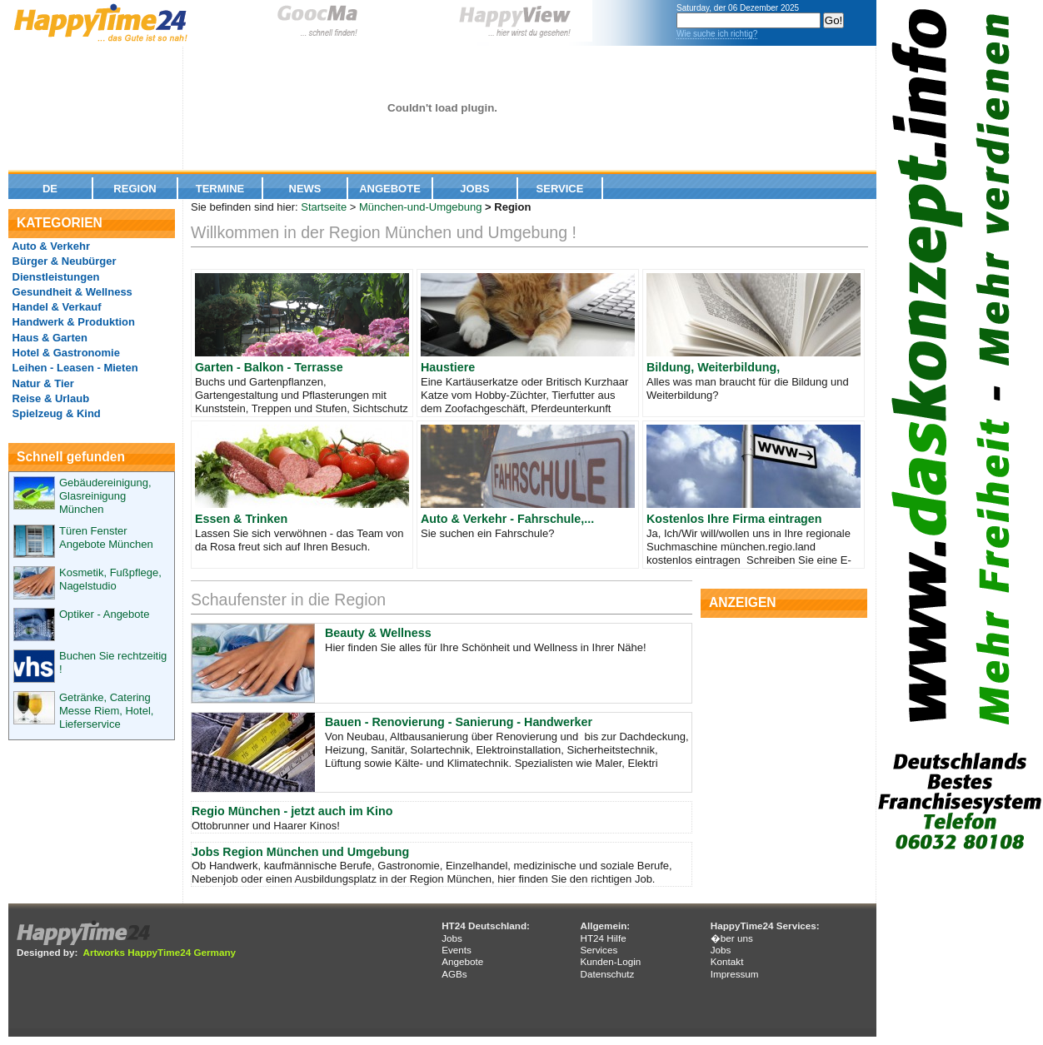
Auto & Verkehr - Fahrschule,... (507, 518)
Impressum (735, 973)
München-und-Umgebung (420, 207)
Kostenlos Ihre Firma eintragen (734, 518)
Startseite (324, 207)
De (49, 188)
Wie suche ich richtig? (716, 33)
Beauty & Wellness (378, 632)
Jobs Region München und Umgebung (300, 851)
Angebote (390, 188)
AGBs (454, 973)
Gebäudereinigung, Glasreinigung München (105, 495)
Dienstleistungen (54, 277)
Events (457, 949)
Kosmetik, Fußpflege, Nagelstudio (110, 579)
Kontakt (727, 961)
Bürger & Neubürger (63, 261)
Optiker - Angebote (104, 614)
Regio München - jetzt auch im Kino (292, 811)
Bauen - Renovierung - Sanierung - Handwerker (458, 722)
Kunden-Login (610, 961)
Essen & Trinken (241, 518)
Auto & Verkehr (49, 246)
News (305, 188)
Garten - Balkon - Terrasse (269, 367)
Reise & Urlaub (49, 398)
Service (560, 188)
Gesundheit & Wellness (70, 292)
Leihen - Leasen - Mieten (73, 367)
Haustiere (448, 367)
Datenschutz (607, 973)
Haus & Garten (48, 337)
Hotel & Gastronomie (64, 352)
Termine (220, 188)
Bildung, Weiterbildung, (713, 367)
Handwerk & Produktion (72, 322)
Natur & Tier (41, 383)
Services (598, 949)
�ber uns (732, 938)
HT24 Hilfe (603, 938)
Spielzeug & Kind (55, 413)
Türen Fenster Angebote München (106, 537)
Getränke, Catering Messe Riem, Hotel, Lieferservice (106, 710)
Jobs (474, 188)
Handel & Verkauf (55, 307)
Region (134, 188)
